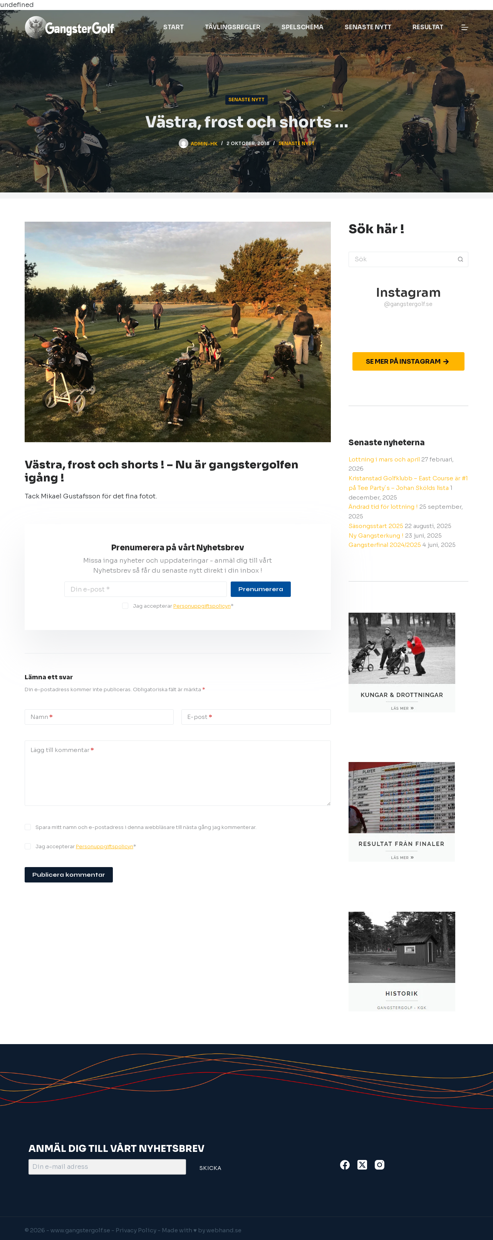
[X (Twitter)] (362, 1165)
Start (173, 27)
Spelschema (303, 27)
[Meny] (464, 27)
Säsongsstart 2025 (376, 526)
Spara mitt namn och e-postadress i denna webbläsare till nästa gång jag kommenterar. (146, 827)
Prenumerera (260, 589)
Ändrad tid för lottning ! (383, 506)
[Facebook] (345, 1165)
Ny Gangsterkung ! (376, 535)
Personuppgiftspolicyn (202, 606)
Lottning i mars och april (384, 459)
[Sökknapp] (460, 259)
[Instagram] (379, 1165)
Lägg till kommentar (62, 750)
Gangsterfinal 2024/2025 (385, 544)
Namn (41, 717)
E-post (199, 717)
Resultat (428, 27)
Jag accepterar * (183, 606)
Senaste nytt (368, 27)
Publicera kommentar (68, 874)
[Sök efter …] (401, 259)
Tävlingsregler (232, 27)
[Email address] (145, 589)
